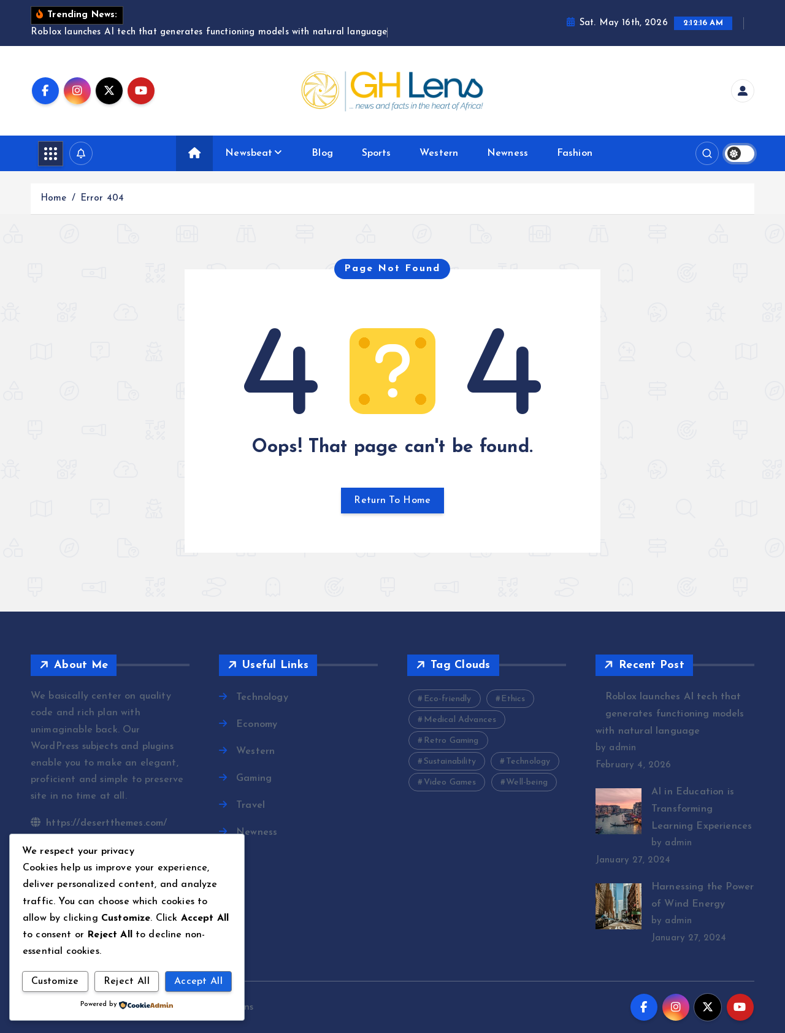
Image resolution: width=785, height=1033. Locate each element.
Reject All (127, 981)
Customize (55, 981)
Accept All (198, 981)
